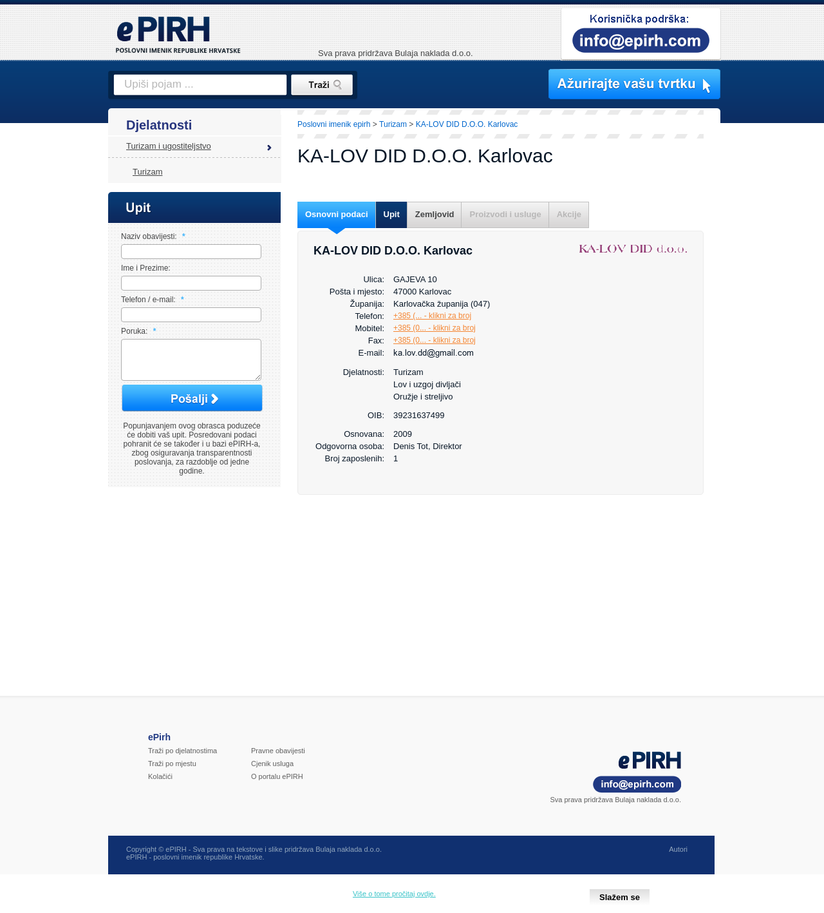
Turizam (147, 172)
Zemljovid (434, 214)
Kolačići (160, 784)
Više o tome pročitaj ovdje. (394, 894)
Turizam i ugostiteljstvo (168, 146)
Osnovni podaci (336, 214)
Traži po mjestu (172, 771)
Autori (678, 857)
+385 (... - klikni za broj (432, 315)
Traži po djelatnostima (182, 758)
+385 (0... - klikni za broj (434, 327)
